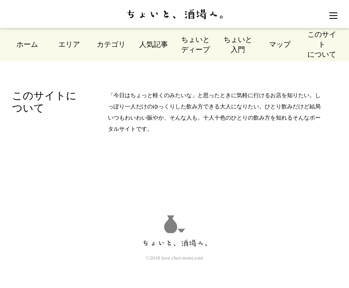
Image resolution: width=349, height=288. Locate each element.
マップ (280, 44)
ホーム (27, 44)
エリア (69, 44)
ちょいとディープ (195, 45)
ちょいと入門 (237, 45)
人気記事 (153, 44)
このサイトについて (321, 44)
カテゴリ (111, 44)
